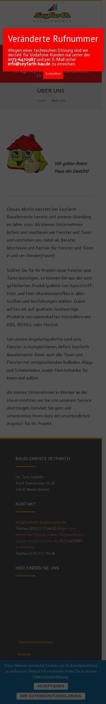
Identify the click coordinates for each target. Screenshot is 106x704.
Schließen (53, 73)
